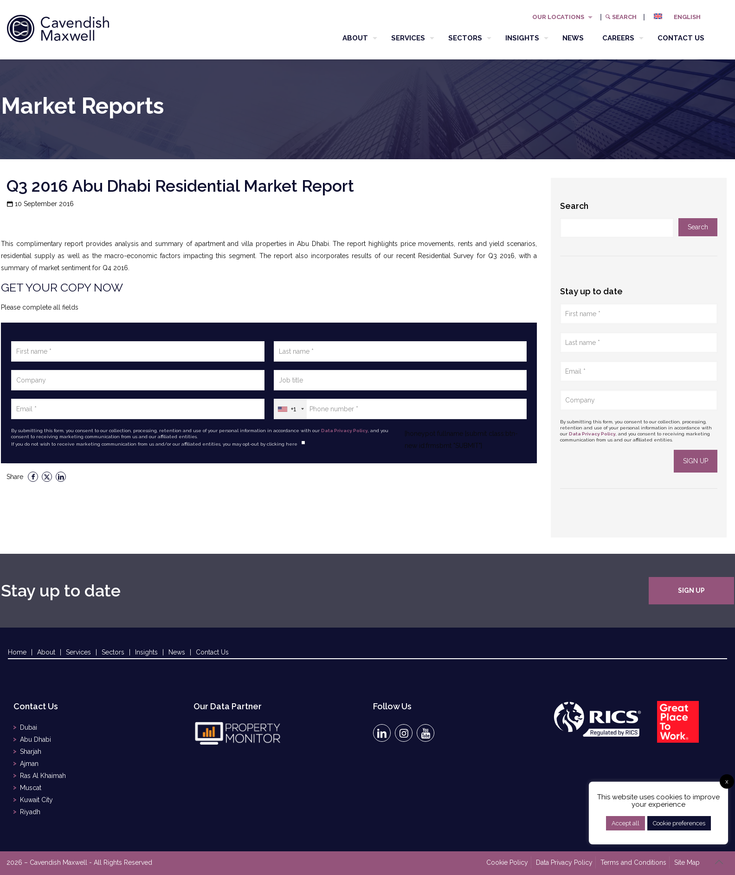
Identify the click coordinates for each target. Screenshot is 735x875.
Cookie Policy (507, 862)
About (46, 652)
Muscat (30, 787)
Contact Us (212, 652)
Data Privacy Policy (344, 430)
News (176, 652)
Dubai (28, 727)
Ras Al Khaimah (43, 775)
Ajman (29, 763)
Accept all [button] (625, 823)
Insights (146, 652)
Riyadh (30, 812)
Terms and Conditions (633, 862)
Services (78, 652)
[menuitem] (681, 17)
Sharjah (30, 751)
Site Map (687, 862)
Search (621, 16)
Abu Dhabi (35, 739)
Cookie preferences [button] (679, 823)
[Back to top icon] (719, 862)
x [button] (727, 781)
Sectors (113, 652)
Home (17, 652)
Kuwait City (36, 800)
